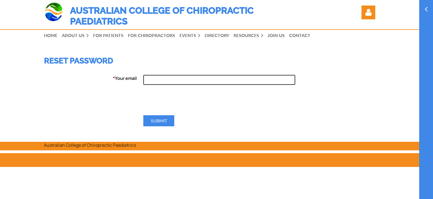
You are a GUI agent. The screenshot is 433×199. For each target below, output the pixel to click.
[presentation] (185, 102)
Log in (368, 12)
